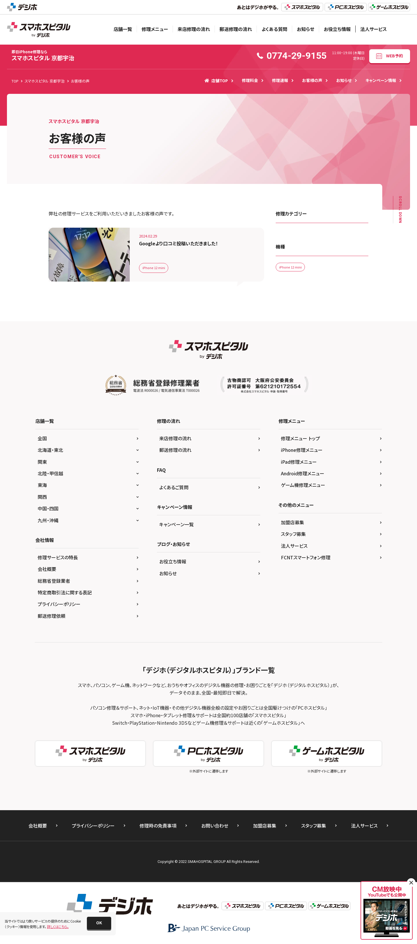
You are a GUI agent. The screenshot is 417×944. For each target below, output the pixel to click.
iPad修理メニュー (299, 462)
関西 (42, 497)
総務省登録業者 (54, 581)
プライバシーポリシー (59, 604)
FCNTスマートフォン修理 (305, 557)
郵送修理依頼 (51, 616)
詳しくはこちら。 (58, 926)
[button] (99, 923)
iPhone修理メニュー (302, 450)
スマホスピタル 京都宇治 (43, 55)
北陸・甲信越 (50, 473)
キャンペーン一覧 (176, 524)
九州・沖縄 (48, 520)
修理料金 (250, 80)
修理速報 (280, 80)
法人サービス (373, 28)
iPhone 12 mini (155, 267)
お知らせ (305, 28)
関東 (42, 462)
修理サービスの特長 (58, 557)
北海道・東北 (50, 450)
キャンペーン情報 (380, 80)
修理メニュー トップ (300, 438)
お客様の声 (312, 80)
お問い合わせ (214, 825)
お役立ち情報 (337, 28)
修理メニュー (155, 28)
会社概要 (47, 569)
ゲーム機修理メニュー (303, 485)
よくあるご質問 (174, 487)
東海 (42, 485)
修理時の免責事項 (158, 825)
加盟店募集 (292, 522)
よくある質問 (274, 28)
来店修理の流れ (194, 28)
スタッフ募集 (293, 534)
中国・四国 (48, 508)
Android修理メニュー (302, 473)
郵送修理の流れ (236, 28)
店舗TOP (216, 80)
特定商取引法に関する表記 (65, 592)
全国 (42, 438)
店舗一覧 (123, 28)
